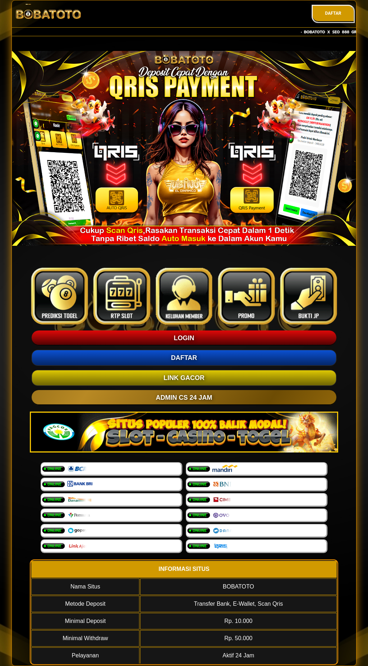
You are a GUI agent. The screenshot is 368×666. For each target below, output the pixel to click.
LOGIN (184, 338)
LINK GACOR (184, 377)
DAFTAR (333, 13)
